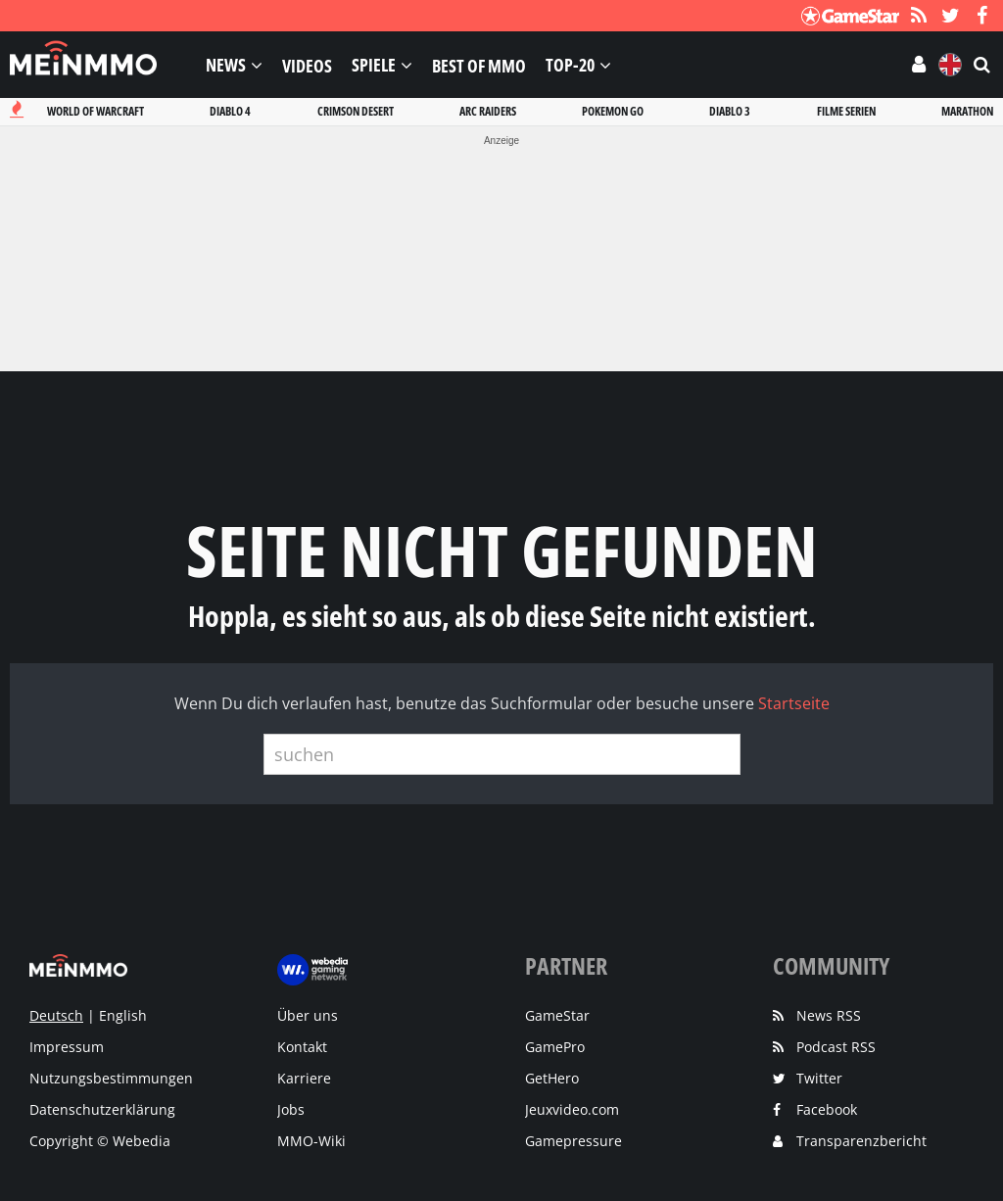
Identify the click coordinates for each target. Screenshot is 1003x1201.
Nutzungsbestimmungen (111, 1078)
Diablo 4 (230, 111)
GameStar (557, 1015)
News (226, 65)
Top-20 (570, 65)
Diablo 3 (729, 111)
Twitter (819, 1078)
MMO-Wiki (311, 1140)
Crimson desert (355, 111)
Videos (307, 64)
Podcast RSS (836, 1046)
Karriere (304, 1078)
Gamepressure (573, 1140)
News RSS (828, 1015)
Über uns (307, 1015)
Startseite (794, 703)
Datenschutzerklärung (102, 1109)
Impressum (66, 1046)
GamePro (555, 1046)
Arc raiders (487, 111)
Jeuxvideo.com (572, 1109)
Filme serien (846, 111)
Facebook (826, 1109)
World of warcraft (95, 111)
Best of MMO (479, 64)
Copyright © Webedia (99, 1140)
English (123, 1015)
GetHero (552, 1078)
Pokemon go (613, 111)
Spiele (374, 65)
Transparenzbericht (861, 1140)
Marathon (967, 111)
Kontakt (302, 1046)
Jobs (291, 1109)
